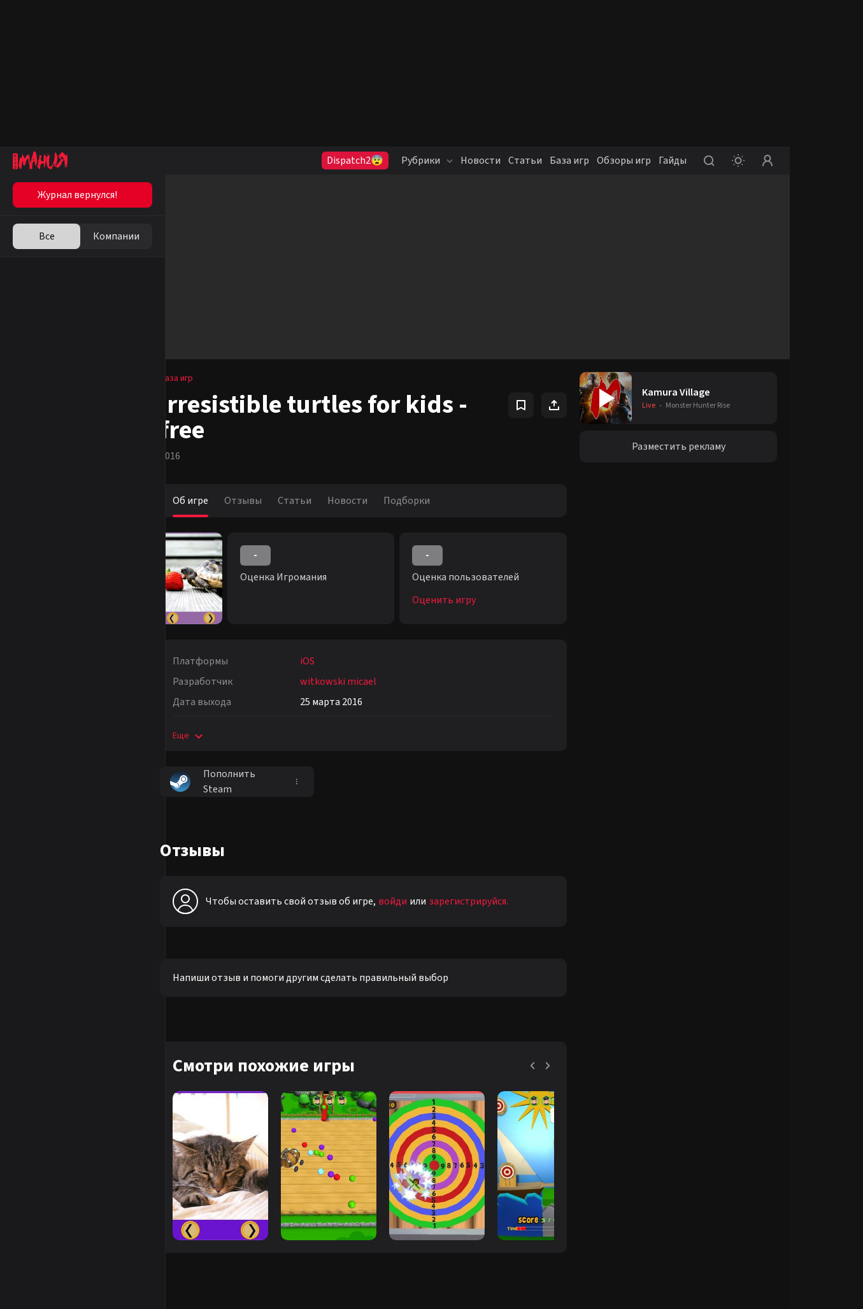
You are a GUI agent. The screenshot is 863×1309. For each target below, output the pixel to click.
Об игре (209, 500)
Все (47, 236)
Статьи (525, 161)
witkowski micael (356, 681)
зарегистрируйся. (487, 901)
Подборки (425, 500)
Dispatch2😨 (355, 161)
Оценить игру (457, 600)
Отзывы (261, 500)
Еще (207, 735)
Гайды (673, 161)
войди (411, 901)
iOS (325, 661)
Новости (480, 161)
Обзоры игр (624, 161)
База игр (569, 161)
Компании (116, 236)
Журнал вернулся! (77, 195)
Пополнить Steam (231, 781)
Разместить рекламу (682, 446)
